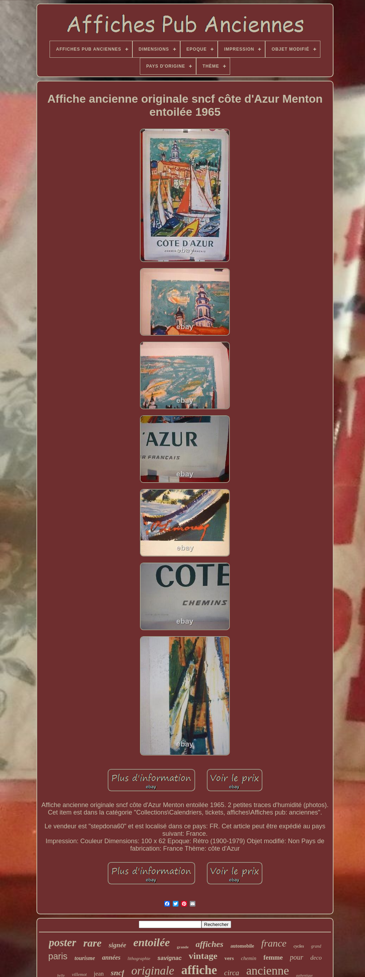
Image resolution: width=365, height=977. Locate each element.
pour (296, 957)
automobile (242, 946)
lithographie (138, 958)
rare (92, 943)
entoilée (151, 942)
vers (229, 958)
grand (316, 946)
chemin (248, 958)
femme (273, 957)
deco (316, 957)
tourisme (84, 958)
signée (117, 945)
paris (57, 956)
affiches (209, 944)
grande (183, 947)
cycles (298, 946)
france (274, 943)
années (111, 957)
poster (62, 942)
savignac (170, 958)
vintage (203, 956)
